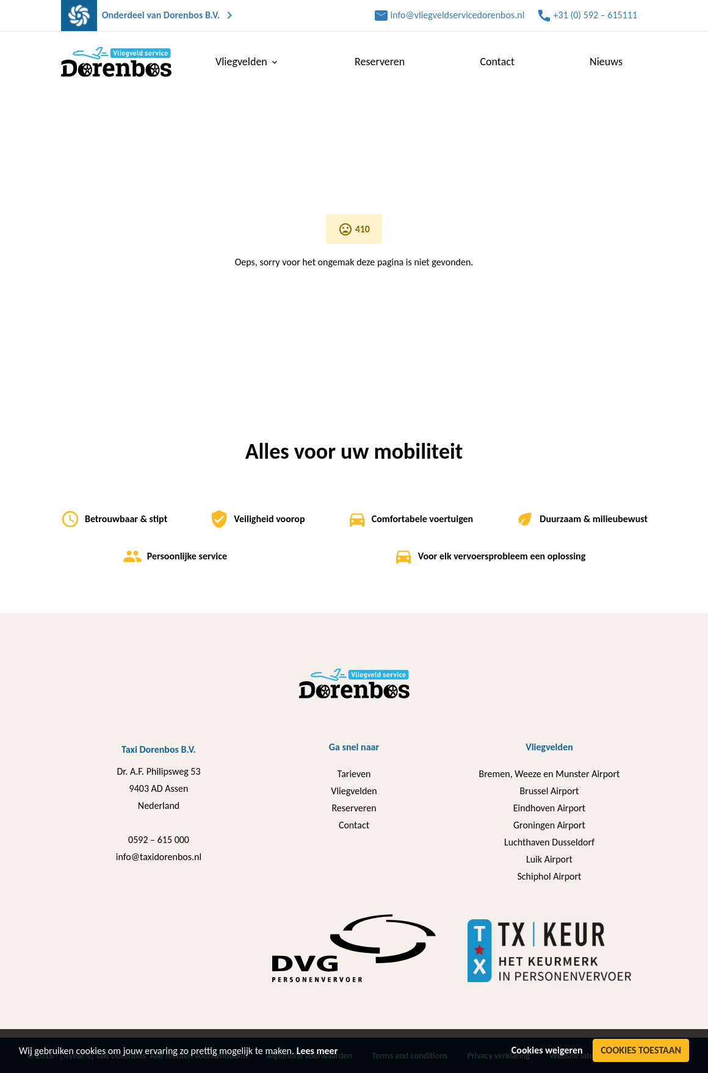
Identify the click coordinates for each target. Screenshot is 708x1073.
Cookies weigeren (547, 1050)
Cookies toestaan (641, 1050)
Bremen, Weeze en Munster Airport (549, 774)
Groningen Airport (549, 825)
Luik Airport (549, 859)
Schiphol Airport (549, 876)
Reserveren (353, 808)
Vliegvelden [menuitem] (247, 61)
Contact (354, 825)
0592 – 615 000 (158, 839)
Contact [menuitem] (497, 61)
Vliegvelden (354, 791)
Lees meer (317, 1051)
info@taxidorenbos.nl (158, 857)
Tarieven (354, 774)
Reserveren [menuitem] (380, 61)
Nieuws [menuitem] (606, 61)
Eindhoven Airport (549, 808)
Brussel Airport (549, 791)
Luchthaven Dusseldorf (549, 842)
